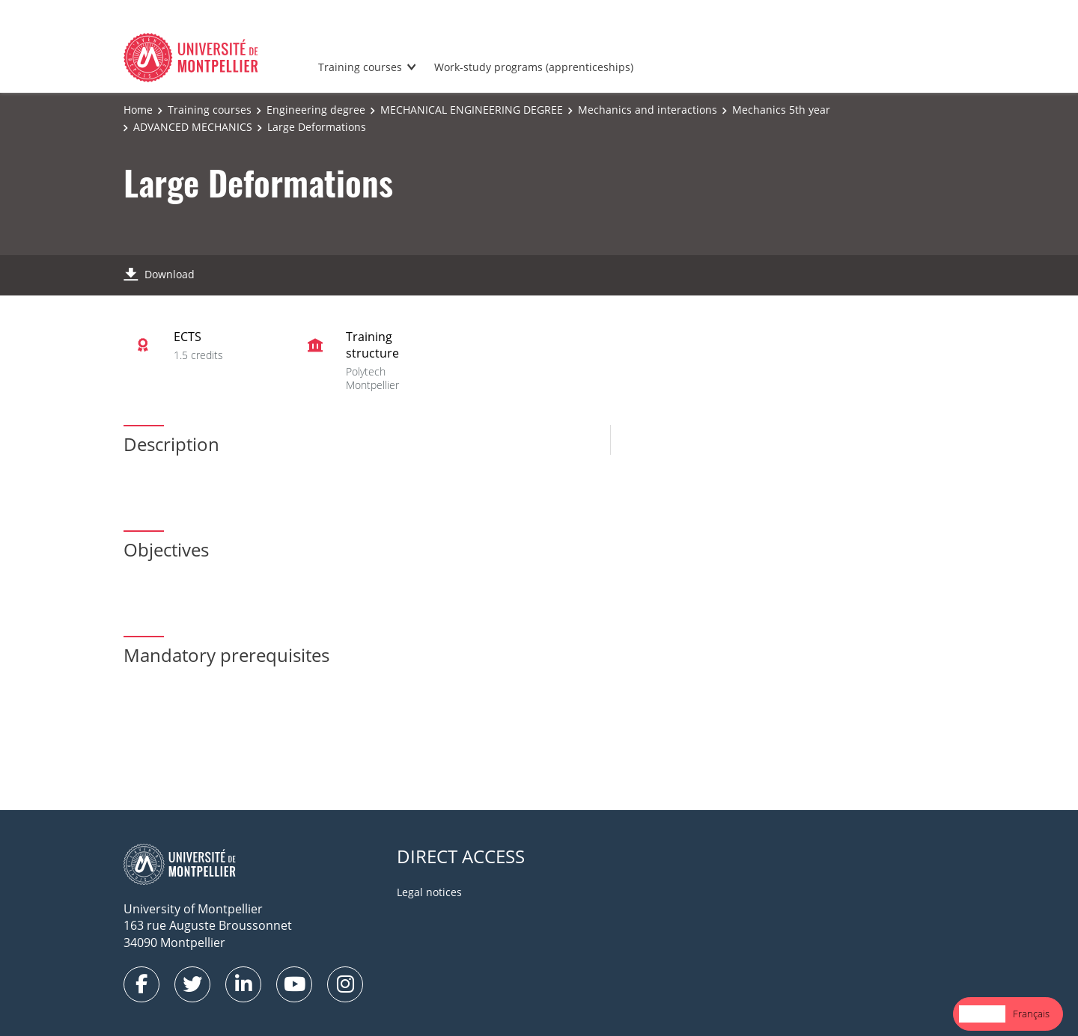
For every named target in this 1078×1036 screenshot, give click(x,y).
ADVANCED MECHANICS (192, 127)
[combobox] (982, 1014)
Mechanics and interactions (647, 109)
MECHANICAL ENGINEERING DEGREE (471, 109)
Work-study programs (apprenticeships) (533, 67)
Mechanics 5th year (781, 109)
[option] (1031, 1014)
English (982, 1013)
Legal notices (429, 892)
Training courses (360, 67)
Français (1031, 1013)
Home (138, 109)
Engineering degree (316, 109)
